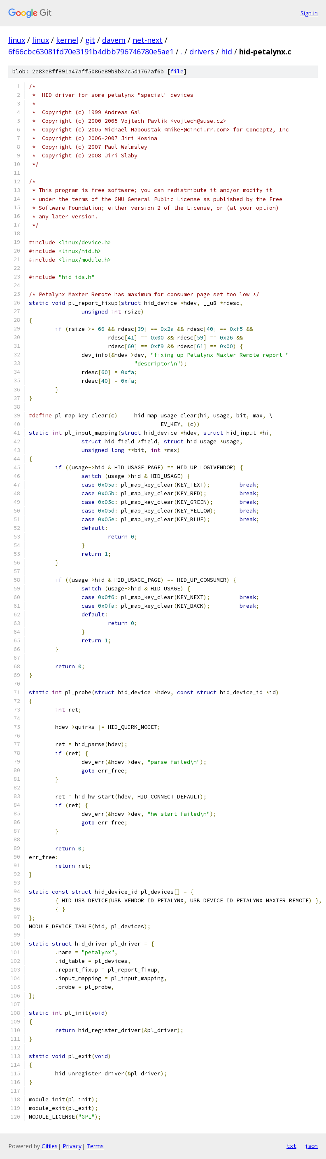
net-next (148, 40)
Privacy (72, 1146)
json (311, 1146)
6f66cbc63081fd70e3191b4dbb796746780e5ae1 (91, 51)
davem (114, 40)
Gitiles (50, 1146)
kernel (67, 40)
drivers (201, 51)
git (90, 40)
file (177, 71)
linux (16, 40)
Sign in (309, 13)
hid (226, 51)
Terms (95, 1146)
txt (291, 1146)
